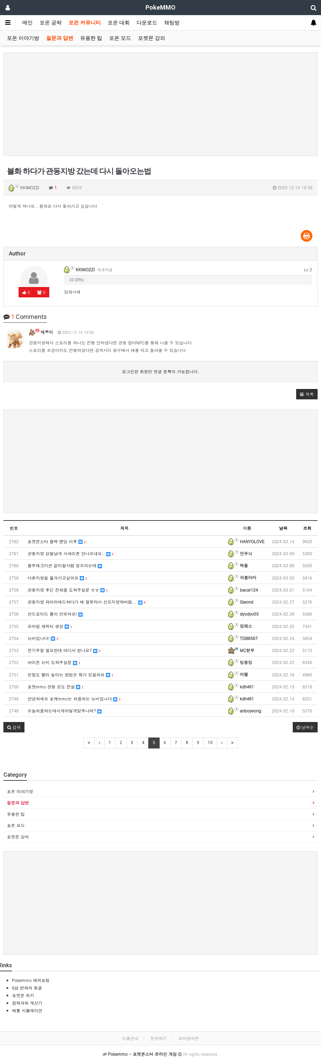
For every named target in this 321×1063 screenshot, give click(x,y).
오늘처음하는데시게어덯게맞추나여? (64, 710)
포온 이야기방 (23, 38)
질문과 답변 (59, 38)
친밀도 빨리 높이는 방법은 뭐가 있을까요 (70, 674)
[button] (307, 394)
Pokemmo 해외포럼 (31, 980)
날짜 (283, 528)
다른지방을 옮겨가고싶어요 (57, 578)
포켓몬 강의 (151, 38)
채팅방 (172, 23)
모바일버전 (189, 1038)
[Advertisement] (160, 104)
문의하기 (158, 1038)
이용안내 (130, 1038)
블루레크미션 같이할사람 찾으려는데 (65, 565)
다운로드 (147, 23)
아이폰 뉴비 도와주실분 (54, 662)
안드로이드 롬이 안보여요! (55, 614)
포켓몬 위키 (23, 995)
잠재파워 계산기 (27, 1003)
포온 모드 (120, 38)
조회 (307, 528)
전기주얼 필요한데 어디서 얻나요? (64, 650)
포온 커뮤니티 (84, 23)
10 (210, 742)
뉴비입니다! (43, 638)
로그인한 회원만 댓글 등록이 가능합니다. (160, 371)
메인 (27, 23)
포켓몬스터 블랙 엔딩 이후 (57, 541)
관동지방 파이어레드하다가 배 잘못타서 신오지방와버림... (87, 602)
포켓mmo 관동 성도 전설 (55, 686)
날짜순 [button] (305, 727)
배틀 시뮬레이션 (27, 1010)
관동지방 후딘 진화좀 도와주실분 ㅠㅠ (68, 590)
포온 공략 (51, 23)
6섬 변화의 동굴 (27, 988)
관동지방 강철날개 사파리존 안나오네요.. (71, 553)
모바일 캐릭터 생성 (50, 626)
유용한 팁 (91, 38)
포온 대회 (119, 23)
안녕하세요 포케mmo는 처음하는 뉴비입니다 (74, 698)
